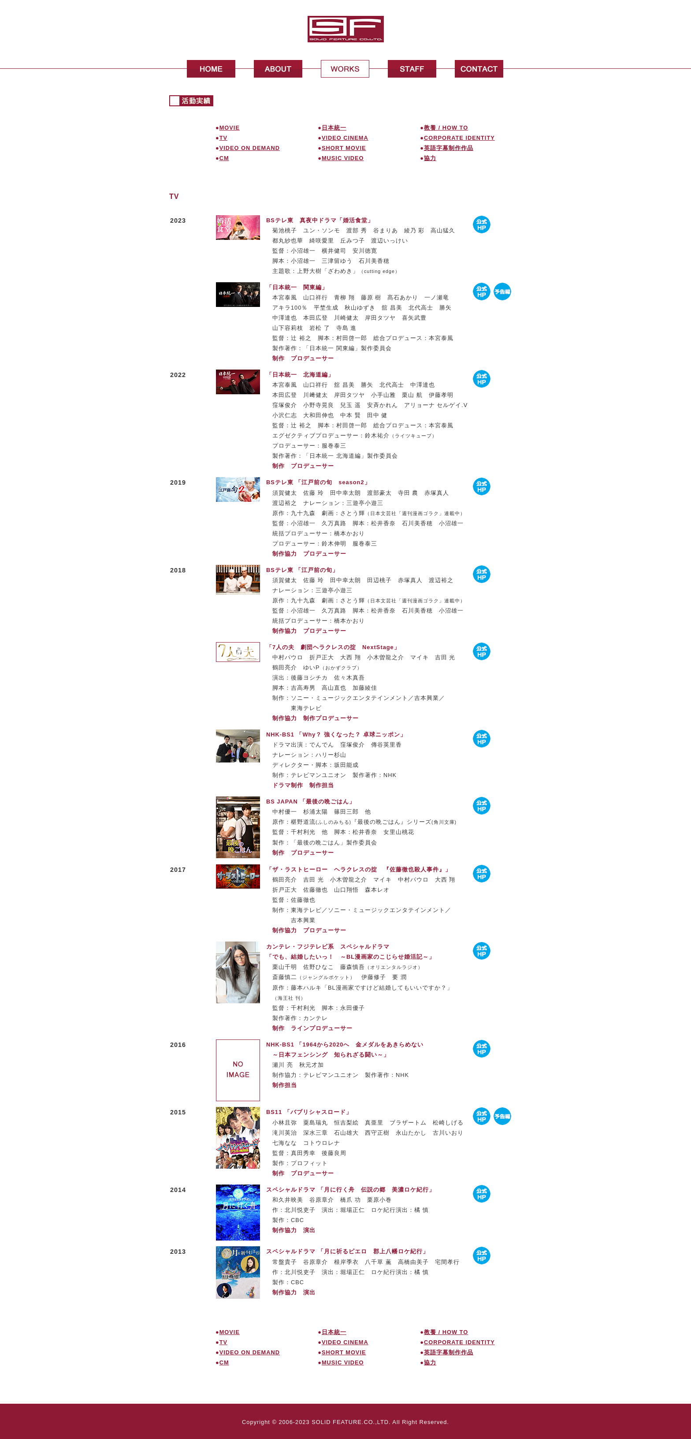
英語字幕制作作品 (448, 148)
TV (223, 138)
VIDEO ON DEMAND (249, 148)
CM (224, 158)
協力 (430, 158)
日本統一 (334, 127)
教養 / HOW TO (446, 127)
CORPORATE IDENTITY (459, 138)
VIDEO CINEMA (345, 138)
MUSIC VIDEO (343, 158)
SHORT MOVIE (344, 148)
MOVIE (229, 127)
